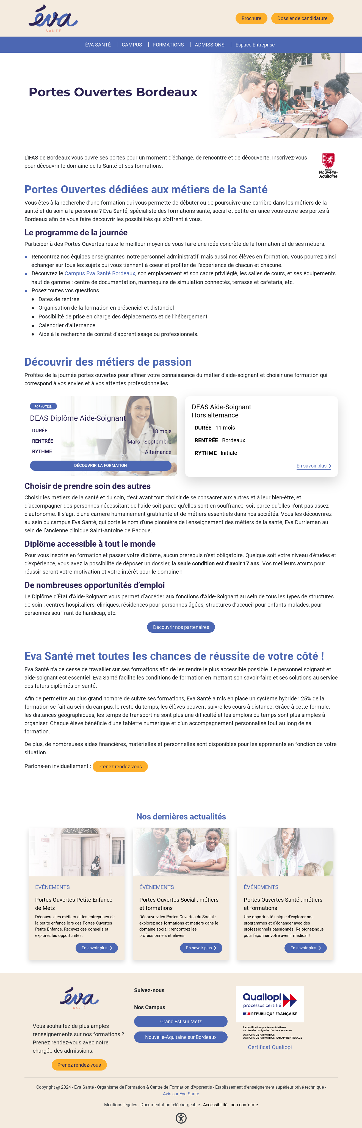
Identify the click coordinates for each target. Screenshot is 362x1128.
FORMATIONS (168, 45)
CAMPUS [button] (132, 45)
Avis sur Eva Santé (181, 1093)
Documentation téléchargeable (170, 1104)
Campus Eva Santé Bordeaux (100, 273)
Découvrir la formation (100, 465)
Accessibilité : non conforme (230, 1104)
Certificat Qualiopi (270, 1047)
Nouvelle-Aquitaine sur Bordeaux (181, 1037)
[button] (185, 44)
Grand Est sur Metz (181, 1021)
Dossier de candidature (302, 18)
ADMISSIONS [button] (210, 45)
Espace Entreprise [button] (255, 45)
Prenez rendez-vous (79, 1065)
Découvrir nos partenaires (181, 627)
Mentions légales (120, 1104)
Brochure (251, 18)
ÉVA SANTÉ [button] (98, 45)
